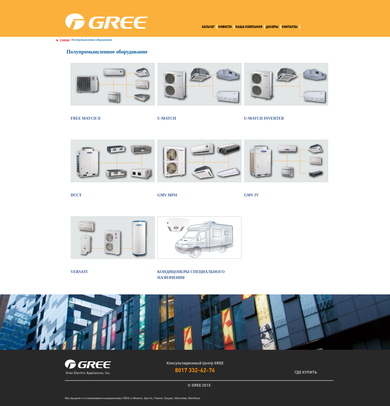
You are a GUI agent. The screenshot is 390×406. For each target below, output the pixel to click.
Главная (65, 39)
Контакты (289, 26)
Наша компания (248, 26)
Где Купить (305, 371)
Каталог (208, 26)
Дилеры (272, 26)
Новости (225, 26)
